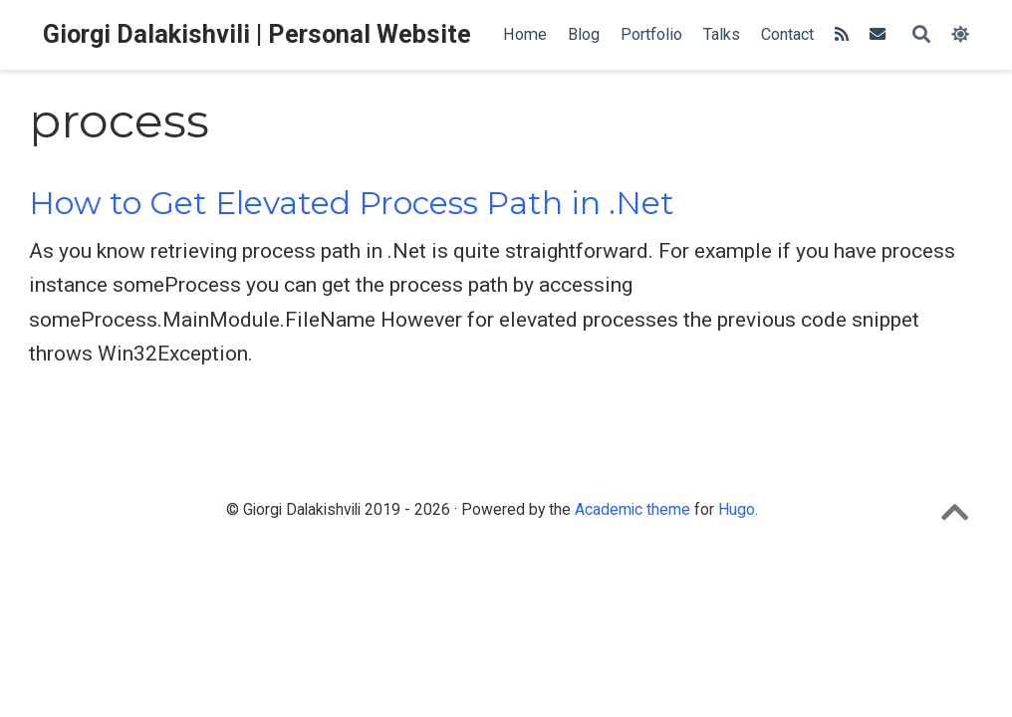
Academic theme (632, 509)
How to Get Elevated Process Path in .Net (351, 203)
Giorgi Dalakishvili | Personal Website (257, 34)
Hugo (736, 509)
